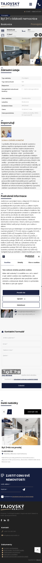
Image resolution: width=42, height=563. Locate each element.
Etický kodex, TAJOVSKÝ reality (14, 550)
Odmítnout (21, 305)
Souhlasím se (9, 379)
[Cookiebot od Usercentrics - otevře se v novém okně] (25, 256)
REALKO (38, 560)
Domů (28, 12)
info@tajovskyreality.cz (26, 311)
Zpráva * (21, 360)
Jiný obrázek (7, 375)
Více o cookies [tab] (34, 262)
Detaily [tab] (20, 262)
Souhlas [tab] (7, 262)
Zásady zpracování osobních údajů (16, 556)
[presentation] (4, 411)
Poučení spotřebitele (11, 548)
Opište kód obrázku (28, 375)
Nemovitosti (36, 12)
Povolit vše (21, 292)
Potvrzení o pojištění (11, 554)
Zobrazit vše (33, 412)
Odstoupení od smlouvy (12, 552)
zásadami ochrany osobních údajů (26, 379)
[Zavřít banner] (39, 256)
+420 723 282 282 (10, 531)
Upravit (21, 299)
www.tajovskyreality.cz (26, 314)
